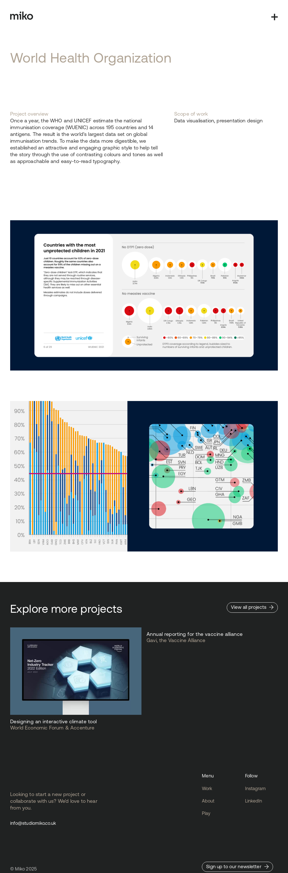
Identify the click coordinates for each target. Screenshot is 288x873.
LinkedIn (253, 800)
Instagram (255, 788)
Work (207, 788)
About (208, 800)
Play (206, 813)
